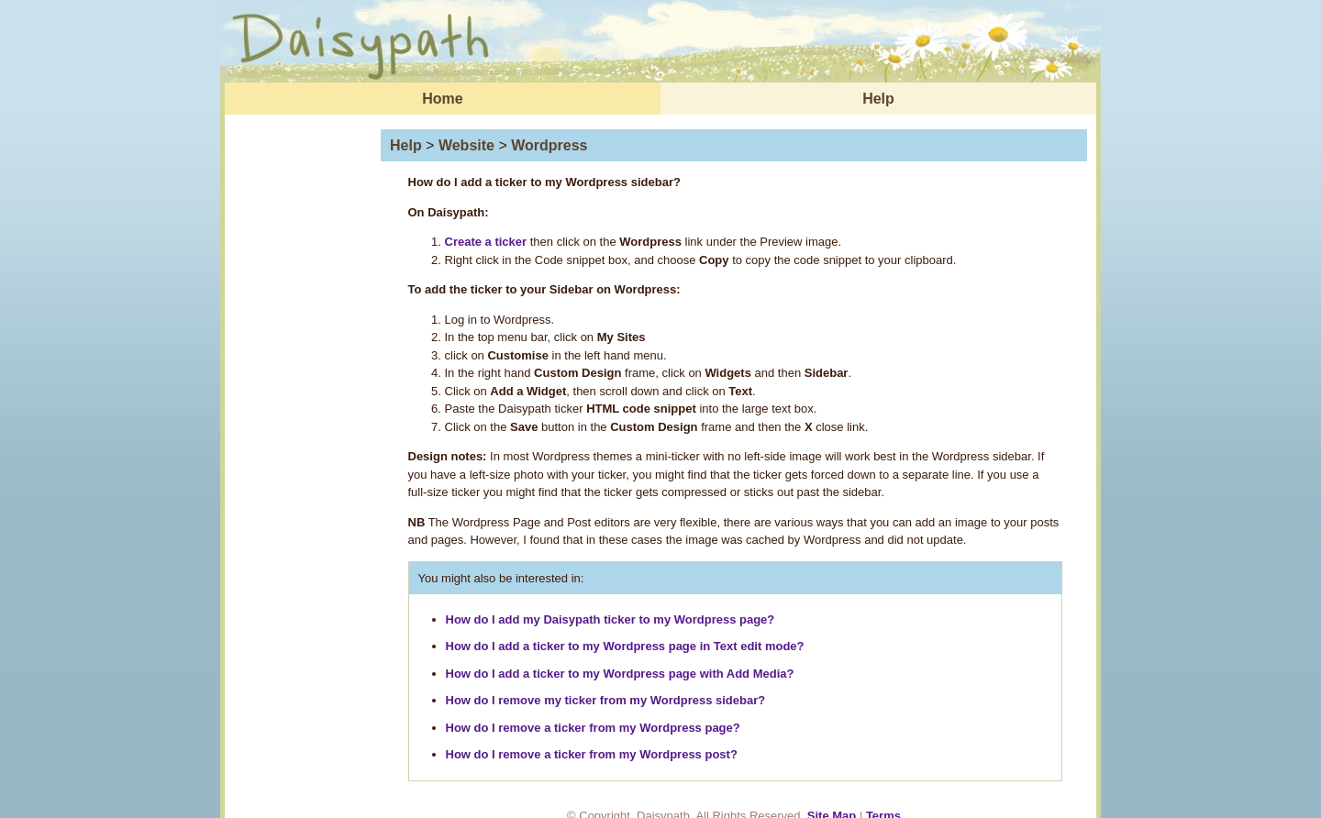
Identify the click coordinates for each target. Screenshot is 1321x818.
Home (442, 98)
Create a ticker (486, 242)
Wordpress (549, 145)
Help (878, 98)
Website (466, 145)
